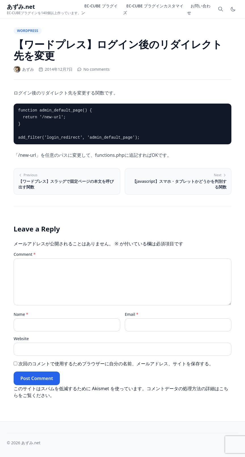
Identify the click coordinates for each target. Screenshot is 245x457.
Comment (24, 254)
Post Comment (36, 378)
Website (21, 338)
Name (21, 314)
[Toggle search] (221, 9)
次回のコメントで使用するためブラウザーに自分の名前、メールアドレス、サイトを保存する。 (116, 364)
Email (131, 314)
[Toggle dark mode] (233, 9)
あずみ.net (30, 442)
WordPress (27, 30)
